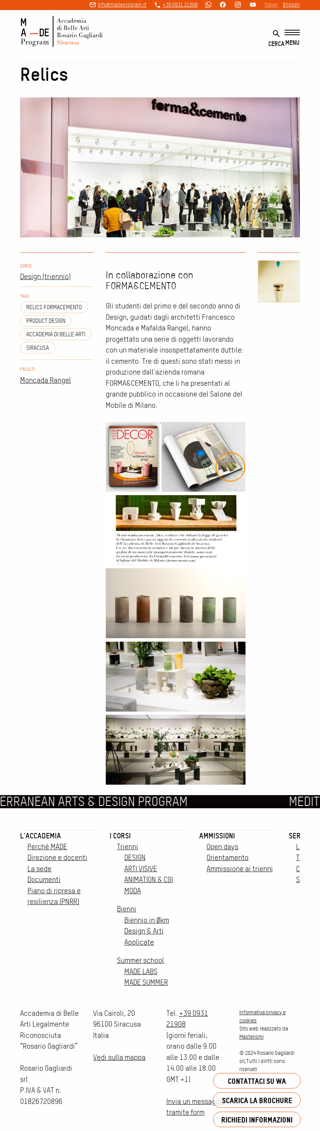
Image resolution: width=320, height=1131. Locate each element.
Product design (45, 320)
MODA (132, 890)
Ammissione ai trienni (240, 868)
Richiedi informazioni (257, 1119)
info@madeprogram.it (122, 5)
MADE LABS (140, 971)
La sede (39, 868)
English (291, 5)
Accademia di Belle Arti (55, 334)
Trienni (127, 846)
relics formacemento (54, 307)
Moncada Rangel (45, 380)
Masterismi (251, 1037)
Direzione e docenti (57, 857)
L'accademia (40, 835)
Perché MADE (47, 846)
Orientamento (228, 857)
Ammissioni (217, 835)
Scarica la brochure (257, 1100)
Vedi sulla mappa (119, 1057)
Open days (222, 846)
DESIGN (135, 857)
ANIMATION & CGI (148, 879)
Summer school (140, 960)
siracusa (37, 347)
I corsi (120, 835)
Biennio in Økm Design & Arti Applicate (146, 931)
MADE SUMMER (146, 982)
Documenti (44, 879)
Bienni (126, 908)
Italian (271, 5)
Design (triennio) (45, 276)
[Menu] (292, 38)
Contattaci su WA (257, 1080)
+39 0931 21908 (180, 5)
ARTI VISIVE (140, 868)
